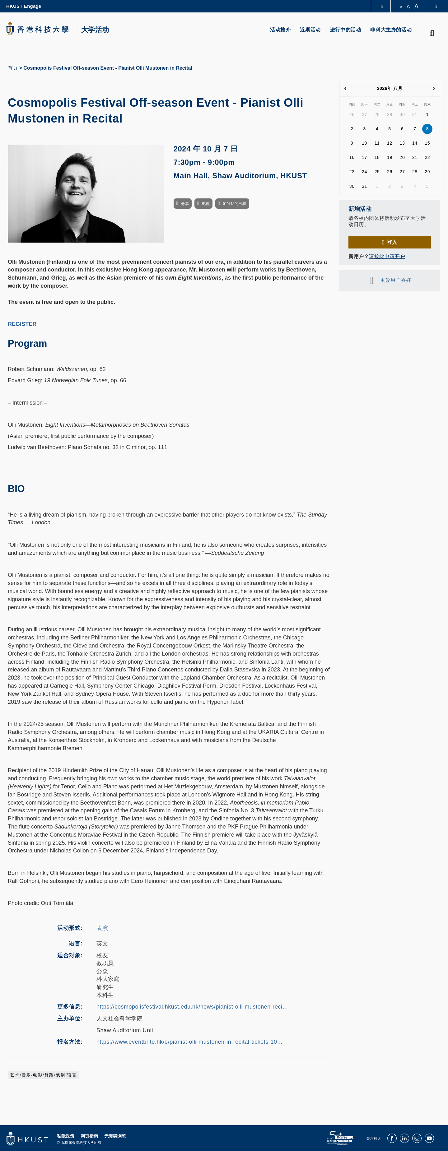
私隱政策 (65, 1136)
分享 (185, 204)
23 (352, 171)
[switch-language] (432, 6)
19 (389, 157)
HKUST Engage (23, 6)
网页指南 (89, 1136)
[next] (434, 88)
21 (415, 157)
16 (352, 157)
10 (364, 143)
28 (377, 114)
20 (402, 157)
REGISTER (22, 324)
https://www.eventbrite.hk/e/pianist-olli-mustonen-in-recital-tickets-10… (189, 1042)
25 (377, 171)
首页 (13, 68)
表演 (102, 928)
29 (389, 114)
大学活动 (95, 29)
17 (364, 157)
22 (427, 157)
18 (377, 157)
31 (415, 114)
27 (364, 114)
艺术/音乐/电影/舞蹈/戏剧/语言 (43, 1075)
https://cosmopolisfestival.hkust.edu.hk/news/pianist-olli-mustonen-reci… (192, 1007)
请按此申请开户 (387, 256)
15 (427, 143)
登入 (392, 242)
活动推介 (280, 29)
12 (389, 143)
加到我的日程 (234, 204)
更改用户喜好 (395, 280)
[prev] (345, 88)
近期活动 (310, 29)
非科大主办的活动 (391, 29)
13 (402, 143)
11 (377, 143)
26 (352, 114)
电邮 (206, 204)
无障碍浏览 (115, 1136)
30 (402, 114)
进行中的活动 (345, 29)
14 (415, 143)
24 (364, 171)
